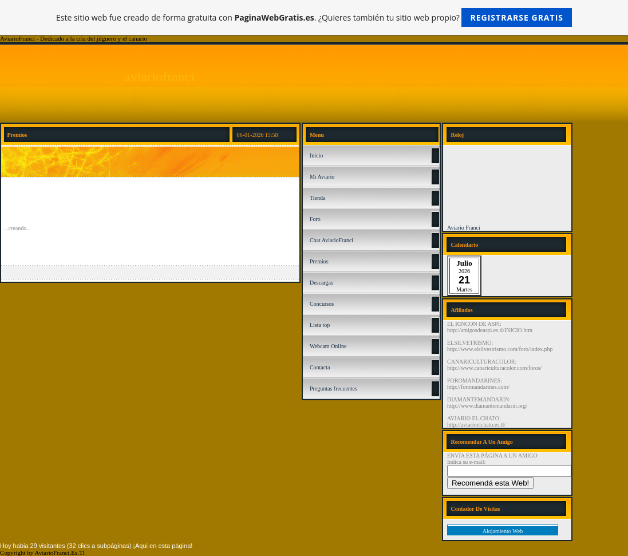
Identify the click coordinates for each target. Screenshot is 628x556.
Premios (319, 261)
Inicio (316, 155)
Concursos (322, 304)
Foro (315, 219)
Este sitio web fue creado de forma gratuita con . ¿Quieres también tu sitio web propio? (314, 17)
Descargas (321, 282)
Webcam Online (328, 346)
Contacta (320, 367)
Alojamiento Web (503, 531)
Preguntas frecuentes (333, 388)
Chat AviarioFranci (331, 240)
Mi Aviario (322, 176)
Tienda (317, 198)
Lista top (320, 325)
